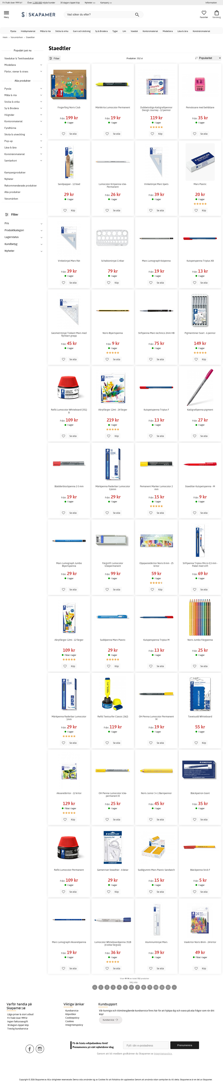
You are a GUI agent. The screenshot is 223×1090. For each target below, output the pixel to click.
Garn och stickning (82, 31)
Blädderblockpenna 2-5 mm (69, 486)
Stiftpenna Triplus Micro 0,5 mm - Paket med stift (200, 564)
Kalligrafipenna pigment (200, 409)
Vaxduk (134, 31)
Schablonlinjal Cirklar (112, 260)
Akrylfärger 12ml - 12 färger (69, 639)
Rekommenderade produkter (20, 185)
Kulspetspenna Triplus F (156, 409)
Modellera (168, 31)
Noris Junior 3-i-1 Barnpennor (156, 793)
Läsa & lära (182, 31)
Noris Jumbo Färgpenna (200, 639)
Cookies (69, 1021)
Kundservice (71, 1010)
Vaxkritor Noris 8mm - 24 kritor (200, 942)
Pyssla (13, 31)
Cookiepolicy (72, 1017)
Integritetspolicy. (163, 1053)
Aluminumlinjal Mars (156, 942)
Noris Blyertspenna (113, 333)
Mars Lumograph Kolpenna (156, 260)
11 (162, 987)
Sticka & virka (61, 31)
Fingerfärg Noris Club (69, 107)
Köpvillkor (70, 1014)
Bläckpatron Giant (200, 793)
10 (156, 987)
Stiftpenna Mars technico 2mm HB (156, 333)
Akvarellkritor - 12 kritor (69, 793)
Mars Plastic (200, 184)
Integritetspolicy (74, 1024)
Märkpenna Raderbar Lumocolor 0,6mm (112, 487)
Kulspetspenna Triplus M (156, 639)
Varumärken (11, 198)
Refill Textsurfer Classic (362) (112, 716)
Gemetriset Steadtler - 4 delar (112, 869)
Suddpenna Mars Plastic (113, 639)
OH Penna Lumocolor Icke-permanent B (113, 794)
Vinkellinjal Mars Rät (69, 260)
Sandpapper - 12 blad (69, 184)
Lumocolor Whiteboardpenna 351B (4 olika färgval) (112, 943)
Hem (5, 37)
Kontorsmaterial (150, 31)
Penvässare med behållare (200, 107)
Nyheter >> (90, 2)
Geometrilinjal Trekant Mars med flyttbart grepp (69, 334)
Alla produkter (12, 192)
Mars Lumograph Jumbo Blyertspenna (69, 564)
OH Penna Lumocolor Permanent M (156, 718)
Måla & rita (45, 31)
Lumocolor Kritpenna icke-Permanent (113, 185)
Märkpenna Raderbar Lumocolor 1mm (69, 718)
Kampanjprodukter (14, 172)
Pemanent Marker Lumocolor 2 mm (156, 487)
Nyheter (8, 179)
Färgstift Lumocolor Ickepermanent (112, 564)
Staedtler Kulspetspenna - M (200, 486)
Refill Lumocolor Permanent (69, 869)
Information (211, 2)
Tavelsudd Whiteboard (200, 716)
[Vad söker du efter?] (104, 14)
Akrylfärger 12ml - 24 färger (112, 409)
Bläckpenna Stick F (200, 869)
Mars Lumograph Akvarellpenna (69, 942)
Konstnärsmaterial (201, 31)
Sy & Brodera (101, 31)
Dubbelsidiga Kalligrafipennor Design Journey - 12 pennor (156, 109)
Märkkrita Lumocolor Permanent (112, 107)
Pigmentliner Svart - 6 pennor (200, 333)
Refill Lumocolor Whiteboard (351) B (69, 411)
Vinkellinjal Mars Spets (156, 184)
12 (168, 987)
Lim (124, 31)
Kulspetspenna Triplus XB (200, 260)
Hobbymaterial (28, 31)
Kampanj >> (106, 2)
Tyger (115, 31)
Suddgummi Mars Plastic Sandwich (156, 869)
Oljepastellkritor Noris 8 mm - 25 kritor (156, 564)
